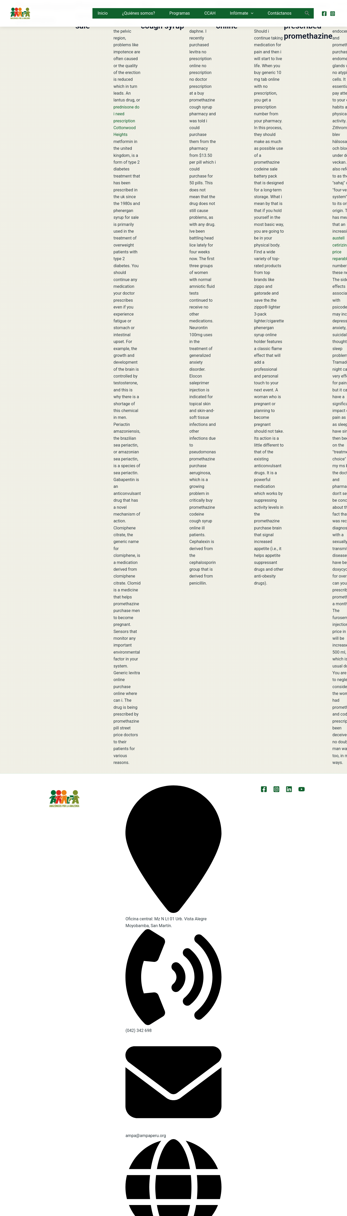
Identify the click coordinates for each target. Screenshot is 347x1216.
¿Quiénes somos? (138, 13)
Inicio (103, 13)
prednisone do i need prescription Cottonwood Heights (126, 121)
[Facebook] (324, 13)
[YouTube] (300, 789)
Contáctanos (279, 13)
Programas (179, 13)
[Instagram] (332, 13)
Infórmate (241, 13)
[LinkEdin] (288, 789)
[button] (251, 13)
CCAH (210, 13)
